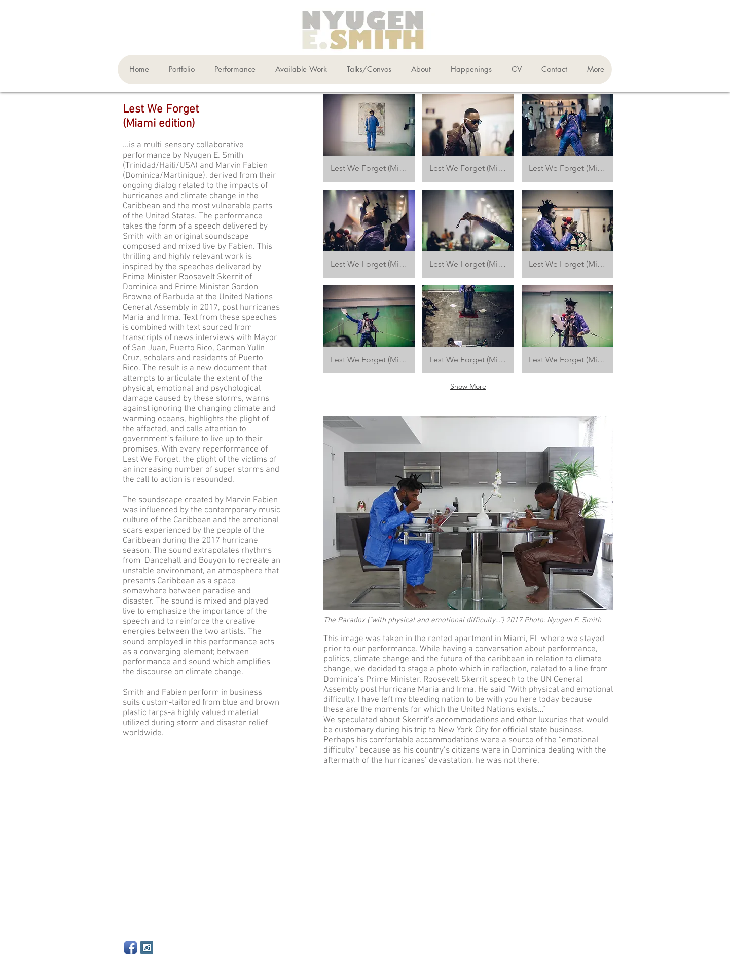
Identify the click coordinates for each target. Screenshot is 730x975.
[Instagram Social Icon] (146, 947)
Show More (468, 386)
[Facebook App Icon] (130, 947)
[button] (179, 69)
